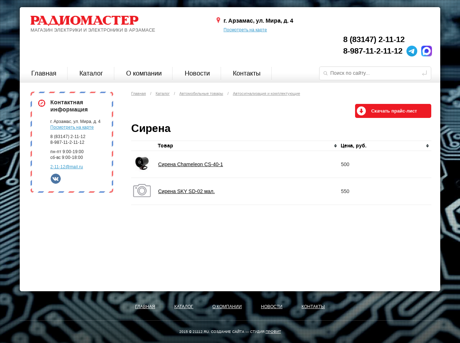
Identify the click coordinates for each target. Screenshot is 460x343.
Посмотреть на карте (245, 30)
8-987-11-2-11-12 (372, 51)
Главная (43, 73)
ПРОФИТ (273, 331)
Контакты (247, 73)
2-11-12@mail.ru (66, 167)
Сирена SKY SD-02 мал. (186, 191)
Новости (197, 73)
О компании (144, 73)
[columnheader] (247, 146)
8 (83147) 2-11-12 (374, 39)
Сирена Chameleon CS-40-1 (190, 164)
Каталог (91, 73)
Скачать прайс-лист (394, 111)
